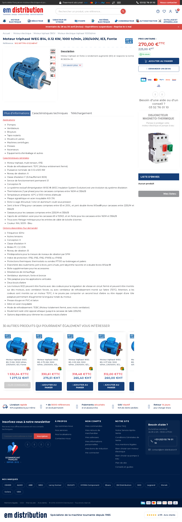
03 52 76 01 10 (145, 2)
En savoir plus (70, 65)
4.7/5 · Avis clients (161, 515)
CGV (22, 503)
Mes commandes (93, 426)
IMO (139, 485)
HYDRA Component (90, 485)
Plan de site (121, 463)
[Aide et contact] (158, 11)
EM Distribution (124, 485)
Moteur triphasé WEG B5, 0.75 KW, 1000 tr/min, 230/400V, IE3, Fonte (47, 362)
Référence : (8, 43)
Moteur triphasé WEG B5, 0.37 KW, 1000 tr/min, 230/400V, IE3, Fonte (110, 362)
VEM (19, 492)
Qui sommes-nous (64, 426)
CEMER (8, 485)
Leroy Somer (55, 485)
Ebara (108, 485)
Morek (164, 485)
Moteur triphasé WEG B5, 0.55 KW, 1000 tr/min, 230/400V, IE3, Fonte (79, 362)
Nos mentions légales (125, 444)
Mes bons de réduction (96, 448)
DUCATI (71, 485)
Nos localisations (63, 434)
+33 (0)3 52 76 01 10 (162, 441)
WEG (40, 485)
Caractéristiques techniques (50, 113)
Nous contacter (168, 2)
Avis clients (42, 503)
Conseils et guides (124, 467)
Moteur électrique (22, 33)
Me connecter (92, 453)
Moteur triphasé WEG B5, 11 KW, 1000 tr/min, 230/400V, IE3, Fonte (16, 362)
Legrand (151, 485)
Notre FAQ (120, 426)
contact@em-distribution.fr (162, 450)
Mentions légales (11, 503)
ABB (30, 485)
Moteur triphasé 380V (44, 33)
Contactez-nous (63, 438)
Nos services (61, 430)
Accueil (6, 33)
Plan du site (31, 503)
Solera (8, 492)
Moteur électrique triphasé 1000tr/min (77, 33)
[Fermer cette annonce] (178, 27)
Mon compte (93, 421)
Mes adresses (92, 437)
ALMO (20, 485)
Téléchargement (81, 113)
